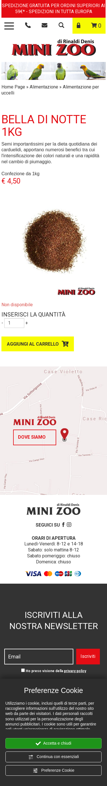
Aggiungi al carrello (33, 344)
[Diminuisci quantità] (2, 323)
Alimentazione (44, 87)
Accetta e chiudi (53, 743)
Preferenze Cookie (53, 770)
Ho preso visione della (56, 671)
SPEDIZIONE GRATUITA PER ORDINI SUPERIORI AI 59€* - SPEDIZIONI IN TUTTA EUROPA (53, 8)
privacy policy (75, 671)
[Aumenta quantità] (26, 323)
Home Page (13, 87)
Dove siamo (32, 437)
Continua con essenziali (53, 756)
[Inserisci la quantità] (14, 323)
